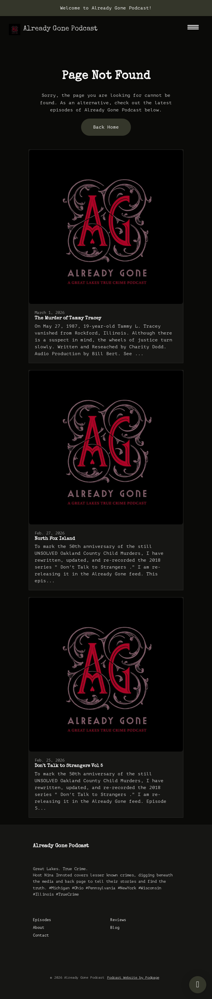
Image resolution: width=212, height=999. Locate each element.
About (38, 928)
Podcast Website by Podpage (133, 978)
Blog (114, 928)
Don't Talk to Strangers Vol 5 (69, 766)
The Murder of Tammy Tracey (68, 318)
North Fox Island (55, 539)
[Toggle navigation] (193, 29)
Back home (106, 127)
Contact (41, 935)
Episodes (42, 920)
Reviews (118, 920)
